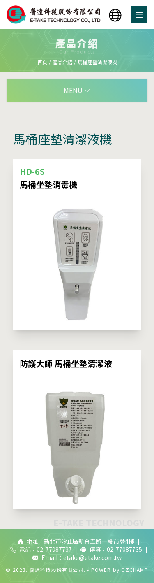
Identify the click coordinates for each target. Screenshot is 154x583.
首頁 (42, 61)
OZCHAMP (134, 569)
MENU (77, 90)
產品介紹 (62, 61)
